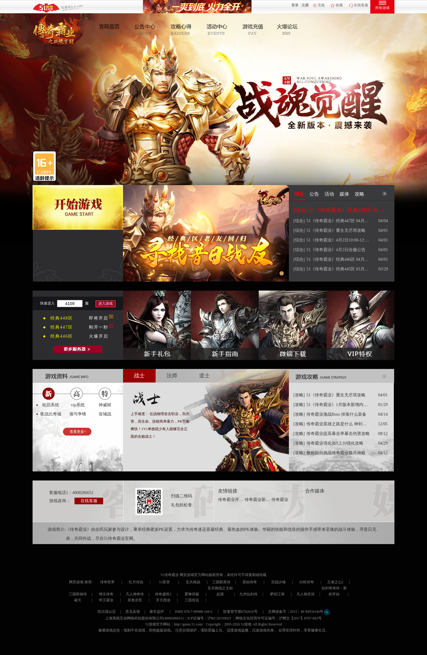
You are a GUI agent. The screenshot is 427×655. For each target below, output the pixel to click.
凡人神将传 (135, 594)
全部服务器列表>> (78, 349)
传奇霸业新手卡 (257, 499)
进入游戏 (105, 303)
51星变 (164, 582)
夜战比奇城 (50, 414)
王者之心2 (335, 582)
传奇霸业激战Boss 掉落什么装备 (336, 414)
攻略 (359, 194)
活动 (329, 194)
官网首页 (112, 29)
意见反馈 (132, 611)
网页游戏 (76, 582)
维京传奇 (106, 594)
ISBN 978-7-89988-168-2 (193, 611)
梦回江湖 (277, 594)
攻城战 (105, 414)
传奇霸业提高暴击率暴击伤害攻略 (338, 433)
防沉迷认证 (107, 611)
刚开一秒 (98, 327)
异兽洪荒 (135, 600)
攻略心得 (182, 29)
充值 (321, 5)
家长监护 (157, 611)
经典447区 (61, 327)
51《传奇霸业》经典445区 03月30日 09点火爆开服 (338, 269)
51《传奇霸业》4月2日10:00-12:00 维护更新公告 (338, 240)
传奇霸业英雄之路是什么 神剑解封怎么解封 (338, 424)
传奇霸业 (279, 499)
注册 (305, 5)
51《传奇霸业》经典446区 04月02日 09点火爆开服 (338, 259)
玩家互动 (287, 29)
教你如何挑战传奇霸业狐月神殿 (335, 453)
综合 (299, 194)
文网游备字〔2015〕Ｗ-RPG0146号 (298, 611)
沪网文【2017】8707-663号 (300, 618)
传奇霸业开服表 (231, 499)
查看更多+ (78, 432)
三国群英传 (221, 582)
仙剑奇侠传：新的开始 (334, 591)
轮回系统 (50, 405)
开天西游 (163, 600)
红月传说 (136, 582)
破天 (77, 600)
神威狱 (105, 405)
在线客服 (361, 5)
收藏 (339, 5)
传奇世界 (107, 582)
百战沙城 (278, 582)
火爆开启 (98, 336)
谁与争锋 (77, 414)
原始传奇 (249, 582)
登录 (295, 5)
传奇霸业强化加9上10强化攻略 (334, 443)
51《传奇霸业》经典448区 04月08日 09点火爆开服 (347, 210)
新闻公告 (147, 29)
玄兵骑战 (193, 582)
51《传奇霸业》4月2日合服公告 (335, 249)
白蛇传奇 (306, 582)
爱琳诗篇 (192, 594)
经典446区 (61, 336)
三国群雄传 (78, 594)
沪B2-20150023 (219, 618)
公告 (314, 194)
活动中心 (217, 29)
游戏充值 (252, 29)
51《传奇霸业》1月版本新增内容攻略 (338, 404)
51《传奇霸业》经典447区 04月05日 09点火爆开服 (338, 221)
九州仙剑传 (248, 594)
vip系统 (78, 405)
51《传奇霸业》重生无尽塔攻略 (335, 230)
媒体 (344, 194)
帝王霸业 (106, 600)
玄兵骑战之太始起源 (220, 591)
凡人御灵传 (305, 594)
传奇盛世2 (163, 594)
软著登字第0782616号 (240, 611)
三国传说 (192, 600)
